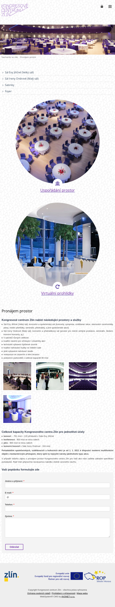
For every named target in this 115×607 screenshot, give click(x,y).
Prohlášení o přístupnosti (63, 593)
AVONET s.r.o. (68, 596)
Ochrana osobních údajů (38, 593)
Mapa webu (82, 593)
